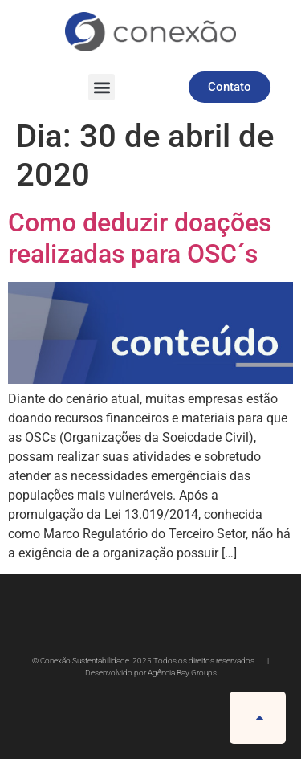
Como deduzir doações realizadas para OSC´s (139, 237)
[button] (101, 87)
